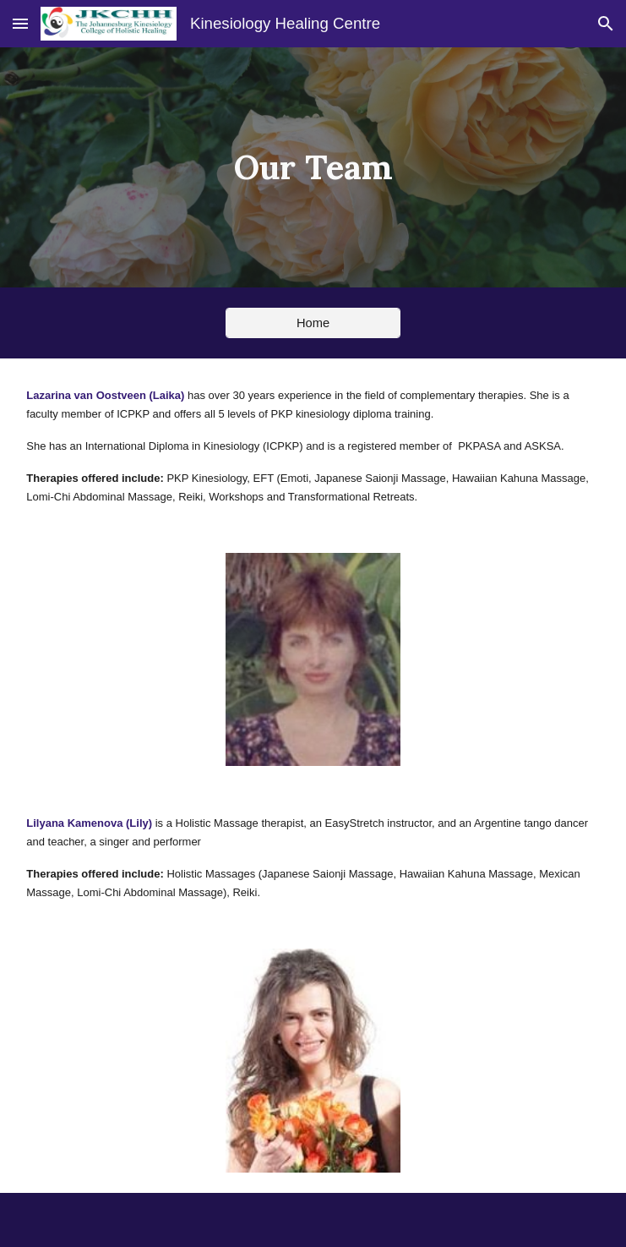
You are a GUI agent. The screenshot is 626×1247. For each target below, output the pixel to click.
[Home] (313, 323)
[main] (312, 167)
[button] (20, 23)
